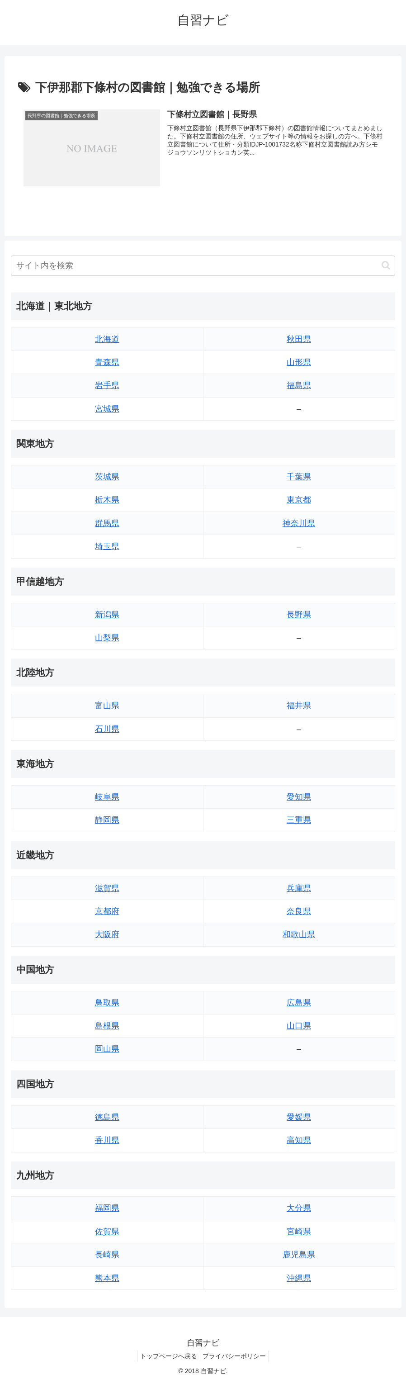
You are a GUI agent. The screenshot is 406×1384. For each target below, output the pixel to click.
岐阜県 (107, 796)
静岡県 (107, 820)
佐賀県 (107, 1231)
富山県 (107, 706)
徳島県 (107, 1117)
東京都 (299, 500)
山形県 (299, 362)
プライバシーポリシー (236, 1356)
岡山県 (107, 1049)
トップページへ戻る (166, 1356)
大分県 (299, 1208)
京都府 (107, 911)
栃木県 (107, 500)
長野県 (299, 614)
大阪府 (107, 934)
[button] (386, 265)
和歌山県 (299, 934)
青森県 (107, 362)
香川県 (107, 1140)
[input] (203, 266)
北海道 (107, 339)
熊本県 (107, 1278)
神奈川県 (299, 523)
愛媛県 (299, 1117)
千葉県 (299, 476)
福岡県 (107, 1208)
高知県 (299, 1140)
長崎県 (107, 1255)
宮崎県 (299, 1231)
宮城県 (107, 408)
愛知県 (299, 796)
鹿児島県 (299, 1255)
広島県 (299, 1002)
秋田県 (299, 339)
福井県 (299, 706)
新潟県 (107, 614)
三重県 (299, 820)
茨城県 (107, 476)
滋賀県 (107, 888)
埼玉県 (107, 546)
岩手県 (107, 385)
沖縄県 (299, 1278)
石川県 (107, 729)
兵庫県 (299, 888)
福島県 (299, 385)
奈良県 (299, 911)
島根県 (107, 1025)
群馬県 (107, 523)
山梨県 (107, 637)
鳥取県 (107, 1002)
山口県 (299, 1025)
